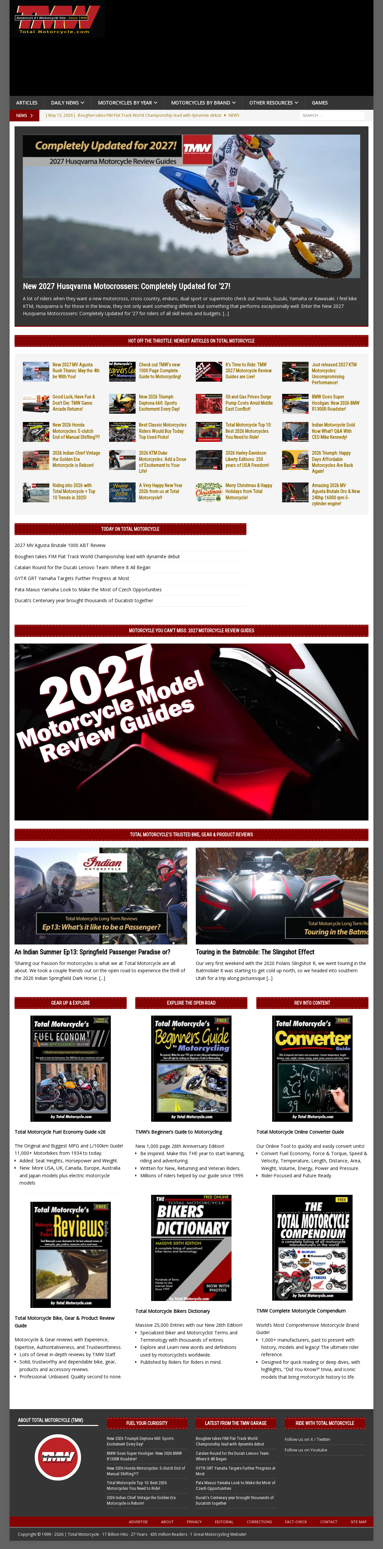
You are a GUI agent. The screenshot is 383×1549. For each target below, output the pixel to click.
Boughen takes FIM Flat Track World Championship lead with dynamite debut (97, 556)
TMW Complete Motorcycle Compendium (301, 1311)
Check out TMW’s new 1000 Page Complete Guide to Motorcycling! (160, 370)
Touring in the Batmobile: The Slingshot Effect (255, 952)
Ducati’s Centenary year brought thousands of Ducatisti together (84, 600)
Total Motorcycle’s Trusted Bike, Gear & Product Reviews (191, 834)
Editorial (224, 1521)
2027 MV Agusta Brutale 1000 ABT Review (60, 545)
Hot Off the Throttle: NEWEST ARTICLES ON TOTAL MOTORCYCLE (191, 341)
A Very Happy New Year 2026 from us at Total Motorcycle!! (160, 491)
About (167, 1521)
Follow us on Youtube (306, 1450)
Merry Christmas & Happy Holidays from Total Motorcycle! (249, 491)
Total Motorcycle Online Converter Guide (300, 1132)
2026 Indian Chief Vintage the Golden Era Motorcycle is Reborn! (76, 459)
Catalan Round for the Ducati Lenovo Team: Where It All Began (82, 567)
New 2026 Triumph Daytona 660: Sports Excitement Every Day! (159, 402)
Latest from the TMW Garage (236, 1423)
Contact (328, 1521)
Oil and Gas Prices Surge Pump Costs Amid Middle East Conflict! (249, 402)
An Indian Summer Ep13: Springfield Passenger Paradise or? (92, 952)
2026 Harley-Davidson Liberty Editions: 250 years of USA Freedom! (247, 459)
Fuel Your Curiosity (146, 1423)
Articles (26, 103)
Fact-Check (296, 1521)
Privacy (194, 1521)
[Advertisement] (241, 49)
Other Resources (271, 103)
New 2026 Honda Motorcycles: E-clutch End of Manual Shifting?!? (76, 431)
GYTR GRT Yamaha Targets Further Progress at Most (72, 578)
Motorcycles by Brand (200, 103)
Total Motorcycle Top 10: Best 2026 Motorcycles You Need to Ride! (249, 431)
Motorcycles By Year (125, 103)
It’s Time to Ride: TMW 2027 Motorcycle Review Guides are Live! (249, 370)
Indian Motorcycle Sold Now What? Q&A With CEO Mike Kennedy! (333, 431)
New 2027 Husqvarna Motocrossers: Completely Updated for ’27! (126, 286)
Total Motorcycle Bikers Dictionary (172, 1311)
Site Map (359, 1521)
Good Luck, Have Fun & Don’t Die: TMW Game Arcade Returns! (74, 402)
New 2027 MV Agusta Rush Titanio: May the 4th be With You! (76, 370)
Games (320, 103)
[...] (226, 313)
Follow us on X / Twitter (307, 1439)
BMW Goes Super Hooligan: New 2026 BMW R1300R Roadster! (336, 402)
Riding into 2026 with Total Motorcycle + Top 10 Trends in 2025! (74, 491)
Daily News (65, 103)
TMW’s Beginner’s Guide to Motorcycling (178, 1132)
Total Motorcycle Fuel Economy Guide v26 (60, 1132)
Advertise (138, 1521)
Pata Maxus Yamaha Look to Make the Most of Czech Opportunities (88, 589)
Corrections (259, 1521)
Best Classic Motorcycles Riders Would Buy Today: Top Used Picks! (163, 431)
